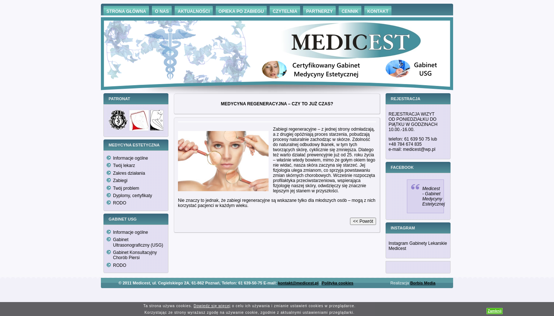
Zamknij (495, 311)
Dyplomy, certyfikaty (132, 195)
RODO (119, 203)
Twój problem (126, 188)
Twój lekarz (124, 165)
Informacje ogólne (130, 158)
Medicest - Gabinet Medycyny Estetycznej (433, 196)
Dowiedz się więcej (212, 306)
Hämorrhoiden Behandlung (287, 294)
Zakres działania (129, 173)
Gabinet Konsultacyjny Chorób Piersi (135, 255)
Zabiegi (120, 180)
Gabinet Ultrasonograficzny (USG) (138, 242)
